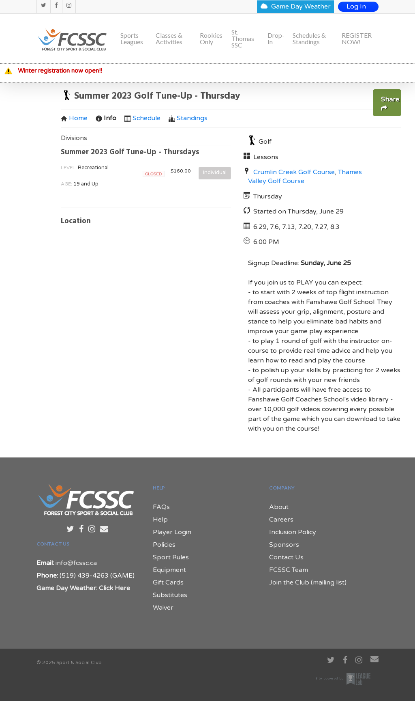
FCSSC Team (288, 570)
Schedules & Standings (309, 38)
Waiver (163, 608)
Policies (164, 545)
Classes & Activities (169, 38)
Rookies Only (211, 38)
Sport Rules (171, 557)
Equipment (169, 570)
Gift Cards (168, 582)
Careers (281, 520)
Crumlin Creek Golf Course (294, 172)
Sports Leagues (131, 38)
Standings (188, 118)
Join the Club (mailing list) (308, 582)
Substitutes (170, 595)
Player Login (172, 532)
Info (106, 118)
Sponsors (284, 545)
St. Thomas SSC (242, 38)
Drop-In (276, 38)
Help (160, 520)
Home (74, 118)
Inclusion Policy (292, 532)
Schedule (142, 118)
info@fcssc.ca (76, 563)
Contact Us (286, 557)
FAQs (161, 507)
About (279, 507)
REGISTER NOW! (357, 38)
